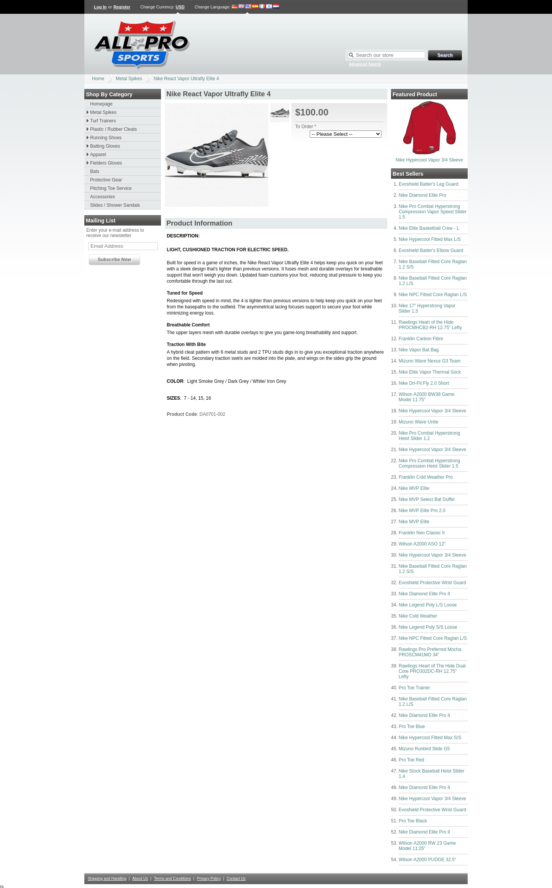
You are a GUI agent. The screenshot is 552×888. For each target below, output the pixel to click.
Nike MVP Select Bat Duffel (427, 499)
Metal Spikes (129, 78)
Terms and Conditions (172, 878)
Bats (94, 171)
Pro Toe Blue (412, 726)
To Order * (305, 126)
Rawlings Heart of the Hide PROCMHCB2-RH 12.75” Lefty (430, 325)
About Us (140, 878)
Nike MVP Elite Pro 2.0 (422, 510)
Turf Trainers (103, 121)
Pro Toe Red (411, 760)
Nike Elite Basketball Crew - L (429, 228)
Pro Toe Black (413, 821)
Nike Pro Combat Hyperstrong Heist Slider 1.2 (429, 435)
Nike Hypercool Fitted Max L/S (430, 239)
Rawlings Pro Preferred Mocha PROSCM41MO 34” (430, 652)
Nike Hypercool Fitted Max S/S (430, 737)
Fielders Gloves (106, 163)
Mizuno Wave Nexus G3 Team (429, 361)
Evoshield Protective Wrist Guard (432, 582)
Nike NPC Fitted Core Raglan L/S (433, 294)
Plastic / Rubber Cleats (113, 129)
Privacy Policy (209, 878)
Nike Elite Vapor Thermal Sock (430, 372)
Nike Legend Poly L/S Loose (428, 605)
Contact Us (236, 878)
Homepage (101, 104)
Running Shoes (106, 137)
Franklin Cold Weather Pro (426, 477)
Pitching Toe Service (111, 188)
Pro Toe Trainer (414, 687)
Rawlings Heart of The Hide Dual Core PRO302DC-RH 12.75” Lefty (432, 671)
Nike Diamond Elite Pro (422, 195)
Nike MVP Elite (414, 488)
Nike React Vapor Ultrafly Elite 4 (186, 78)
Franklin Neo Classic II (422, 532)
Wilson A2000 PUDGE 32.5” (427, 859)
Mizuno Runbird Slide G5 (424, 748)
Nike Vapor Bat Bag (419, 350)
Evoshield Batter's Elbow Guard (431, 250)
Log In (100, 7)
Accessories (102, 196)
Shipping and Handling (107, 878)
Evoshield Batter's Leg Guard (428, 184)
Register (121, 7)
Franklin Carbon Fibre (421, 338)
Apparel (98, 154)
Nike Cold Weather (418, 616)
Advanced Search (365, 64)
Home (98, 78)
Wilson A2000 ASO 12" (422, 544)
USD (180, 7)
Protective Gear (106, 180)
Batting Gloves (105, 146)
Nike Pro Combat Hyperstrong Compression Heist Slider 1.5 (429, 463)
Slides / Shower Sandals (115, 205)
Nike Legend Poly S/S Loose (428, 627)
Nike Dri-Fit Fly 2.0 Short (424, 383)
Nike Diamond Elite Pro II (424, 593)
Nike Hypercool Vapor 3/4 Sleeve (429, 160)
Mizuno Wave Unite (419, 422)
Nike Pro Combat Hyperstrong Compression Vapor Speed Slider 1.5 (433, 212)
